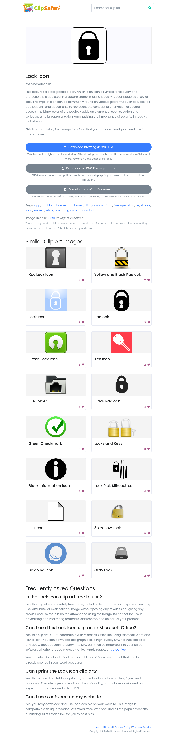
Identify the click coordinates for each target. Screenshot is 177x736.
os (137, 205)
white (50, 210)
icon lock (88, 210)
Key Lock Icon (41, 274)
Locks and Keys (108, 443)
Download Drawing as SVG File (88, 147)
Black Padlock (107, 401)
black (51, 205)
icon (109, 205)
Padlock (101, 316)
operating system (68, 210)
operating (127, 205)
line (116, 205)
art (44, 205)
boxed (78, 205)
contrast (98, 205)
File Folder (38, 401)
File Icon (36, 527)
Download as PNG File (88, 168)
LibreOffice (118, 650)
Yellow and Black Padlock (117, 274)
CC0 (51, 218)
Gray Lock (103, 570)
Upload (108, 727)
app (37, 205)
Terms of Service (142, 727)
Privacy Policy (122, 727)
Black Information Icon (49, 485)
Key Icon (102, 359)
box (70, 205)
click (88, 205)
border (61, 205)
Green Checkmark (45, 443)
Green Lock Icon (43, 359)
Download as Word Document (88, 189)
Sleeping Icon (41, 570)
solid (29, 210)
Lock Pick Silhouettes (113, 485)
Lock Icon (37, 316)
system (39, 210)
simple (145, 205)
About (98, 727)
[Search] (118, 7)
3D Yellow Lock (107, 527)
